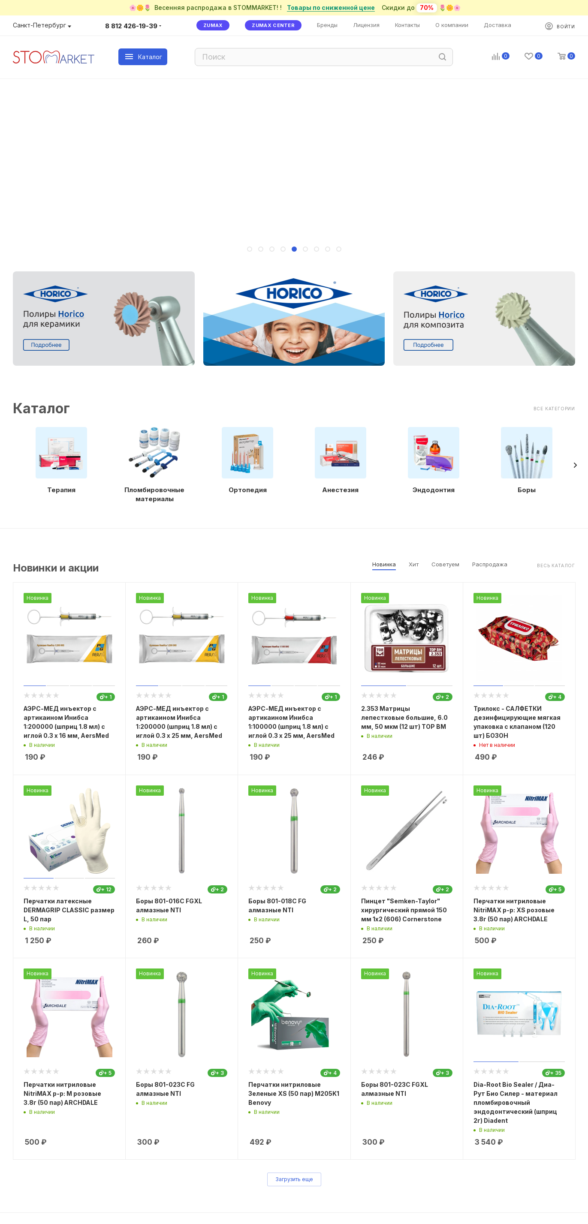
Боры (527, 490)
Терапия (61, 490)
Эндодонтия (434, 490)
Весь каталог (556, 565)
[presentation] (575, 465)
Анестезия (340, 490)
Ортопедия (248, 490)
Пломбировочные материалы (154, 494)
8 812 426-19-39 (131, 26)
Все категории (554, 408)
